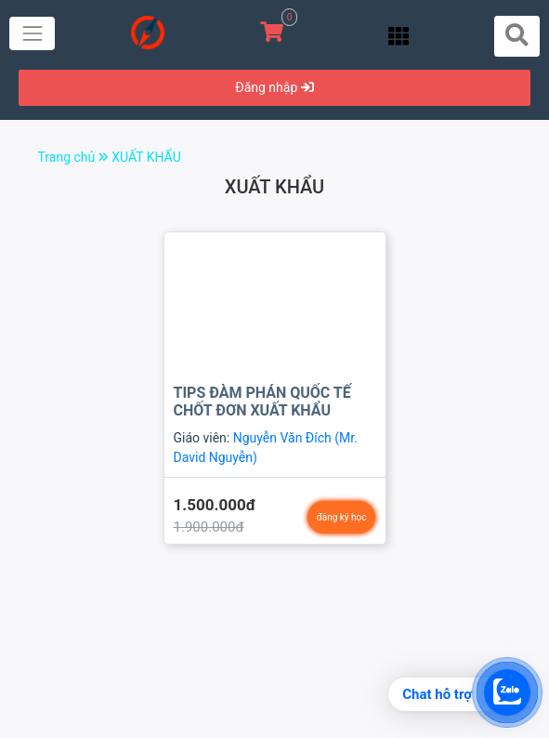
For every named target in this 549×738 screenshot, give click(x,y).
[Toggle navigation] (32, 33)
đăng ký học (342, 517)
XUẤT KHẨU (146, 157)
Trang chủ (75, 157)
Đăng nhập (274, 87)
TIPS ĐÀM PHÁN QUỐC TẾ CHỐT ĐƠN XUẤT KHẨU (262, 401)
